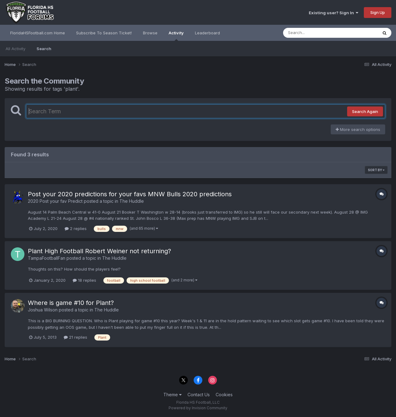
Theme (172, 394)
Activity (176, 35)
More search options (358, 129)
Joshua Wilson (43, 309)
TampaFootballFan (46, 258)
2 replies (76, 228)
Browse (150, 32)
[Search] (313, 33)
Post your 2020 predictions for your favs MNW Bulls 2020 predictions (130, 194)
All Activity (15, 48)
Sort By (376, 170)
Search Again (365, 111)
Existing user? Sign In (333, 12)
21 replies (75, 337)
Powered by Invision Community (198, 408)
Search (44, 48)
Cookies (224, 394)
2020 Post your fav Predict (55, 201)
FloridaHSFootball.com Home (37, 32)
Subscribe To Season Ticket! (104, 32)
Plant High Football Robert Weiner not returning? (99, 251)
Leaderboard (207, 32)
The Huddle (131, 201)
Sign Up (377, 12)
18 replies (84, 280)
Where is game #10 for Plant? (71, 302)
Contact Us (198, 394)
